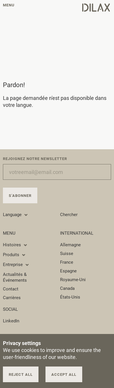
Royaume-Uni (73, 279)
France (66, 262)
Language (15, 214)
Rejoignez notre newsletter (35, 159)
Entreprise (16, 264)
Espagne (68, 271)
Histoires (15, 244)
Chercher (69, 214)
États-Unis (70, 297)
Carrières (12, 297)
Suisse (66, 253)
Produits (14, 254)
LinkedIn (11, 321)
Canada (67, 288)
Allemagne (70, 244)
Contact (10, 289)
